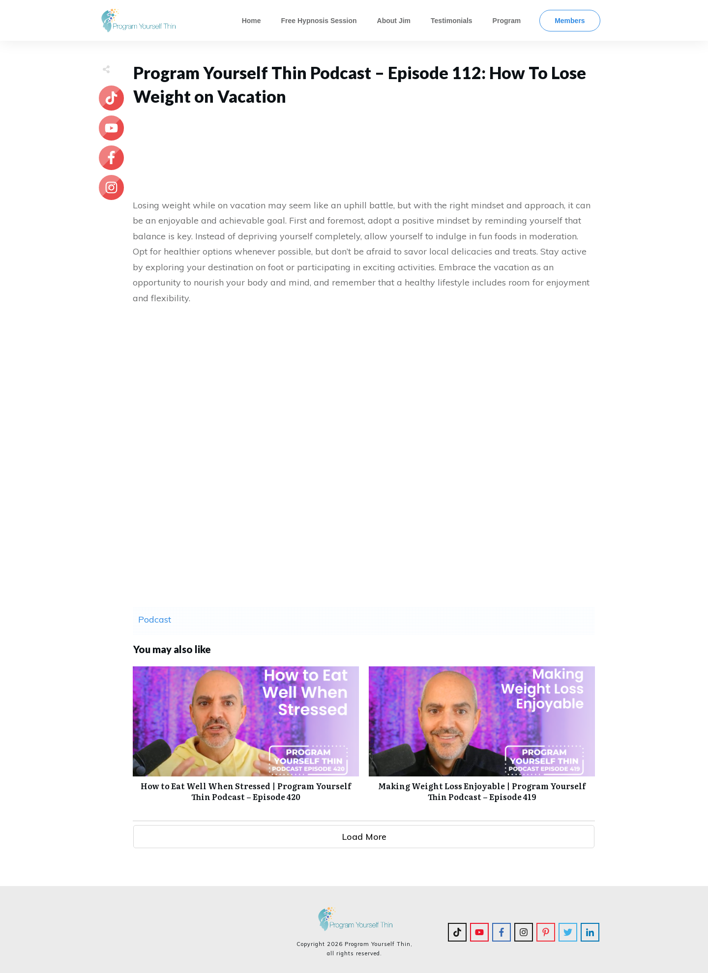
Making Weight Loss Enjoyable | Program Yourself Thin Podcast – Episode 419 (482, 739)
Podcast (154, 619)
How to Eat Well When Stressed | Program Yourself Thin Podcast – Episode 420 (246, 739)
